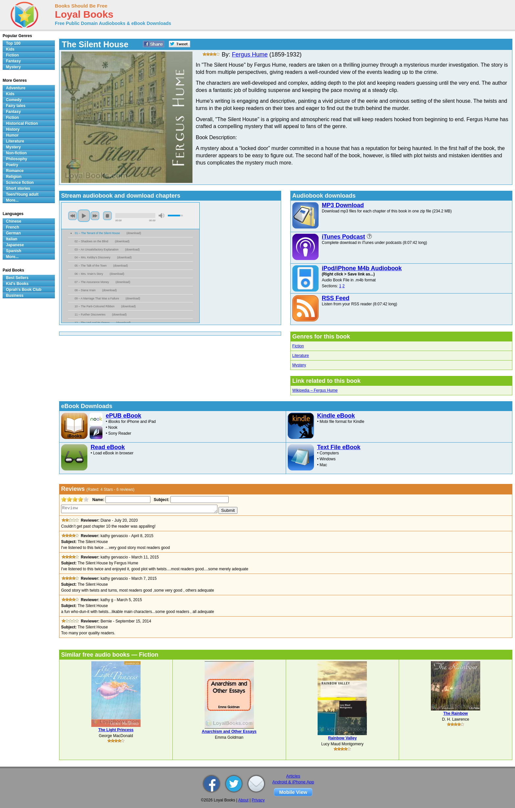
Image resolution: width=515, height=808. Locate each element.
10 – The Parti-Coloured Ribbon (95, 306)
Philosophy (16, 159)
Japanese (15, 245)
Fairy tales (15, 105)
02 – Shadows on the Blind (91, 241)
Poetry (12, 165)
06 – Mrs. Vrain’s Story (89, 273)
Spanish (13, 251)
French (12, 227)
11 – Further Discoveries (90, 314)
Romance (15, 170)
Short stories (18, 188)
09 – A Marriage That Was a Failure (97, 298)
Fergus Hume (250, 54)
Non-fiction (16, 153)
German (13, 233)
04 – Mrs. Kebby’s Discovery (92, 257)
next (95, 215)
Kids (10, 49)
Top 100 (13, 43)
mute (162, 215)
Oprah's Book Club (23, 289)
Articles (293, 776)
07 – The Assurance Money (92, 282)
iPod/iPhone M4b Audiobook (362, 268)
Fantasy (13, 61)
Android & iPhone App (293, 781)
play (83, 215)
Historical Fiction (22, 123)
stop (107, 215)
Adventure (15, 88)
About (243, 800)
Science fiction (20, 182)
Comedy (13, 100)
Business (14, 295)
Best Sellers (17, 277)
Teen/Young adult (22, 194)
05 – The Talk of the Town (91, 265)
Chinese (13, 221)
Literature (300, 355)
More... (12, 200)
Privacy (258, 800)
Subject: (160, 499)
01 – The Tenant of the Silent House (97, 233)
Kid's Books (17, 283)
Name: (97, 499)
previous (72, 215)
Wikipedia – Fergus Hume (315, 390)
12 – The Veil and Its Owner (92, 322)
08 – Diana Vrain (85, 290)
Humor (12, 135)
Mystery (299, 365)
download (133, 233)
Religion (13, 176)
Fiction (298, 346)
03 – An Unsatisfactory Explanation (97, 249)
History (12, 129)
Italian (11, 239)
